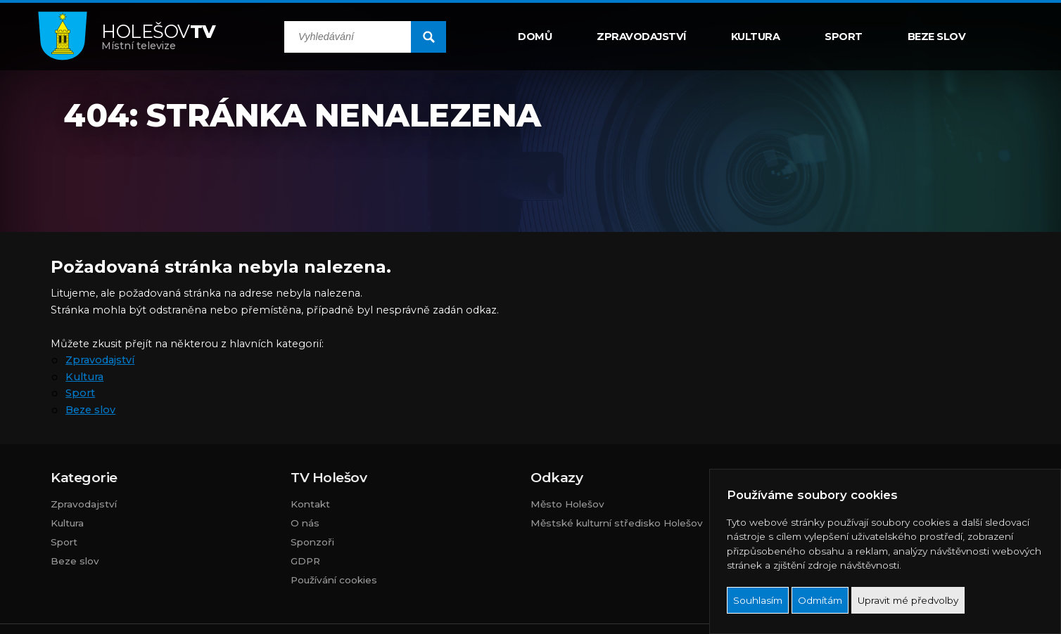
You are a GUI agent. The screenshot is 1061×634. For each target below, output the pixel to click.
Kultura (755, 36)
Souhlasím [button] (757, 600)
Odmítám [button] (820, 600)
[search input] (347, 37)
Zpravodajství (641, 36)
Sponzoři (312, 542)
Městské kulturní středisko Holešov (616, 523)
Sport (844, 36)
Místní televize (158, 36)
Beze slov (937, 36)
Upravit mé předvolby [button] (908, 600)
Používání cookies (334, 580)
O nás (305, 523)
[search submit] (428, 37)
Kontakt (310, 504)
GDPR (305, 561)
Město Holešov (567, 504)
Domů (535, 36)
